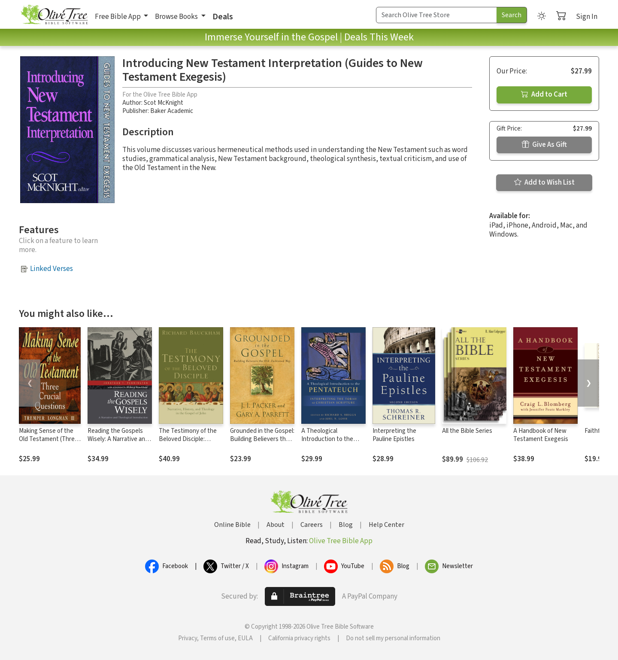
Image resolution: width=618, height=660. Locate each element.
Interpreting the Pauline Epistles (394, 435)
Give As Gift (544, 145)
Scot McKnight (163, 102)
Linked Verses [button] (51, 269)
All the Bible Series (467, 430)
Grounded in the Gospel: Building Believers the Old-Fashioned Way (262, 439)
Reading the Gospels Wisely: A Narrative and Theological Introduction (118, 443)
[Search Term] (436, 15)
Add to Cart (544, 94)
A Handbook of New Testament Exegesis (540, 435)
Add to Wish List (544, 182)
